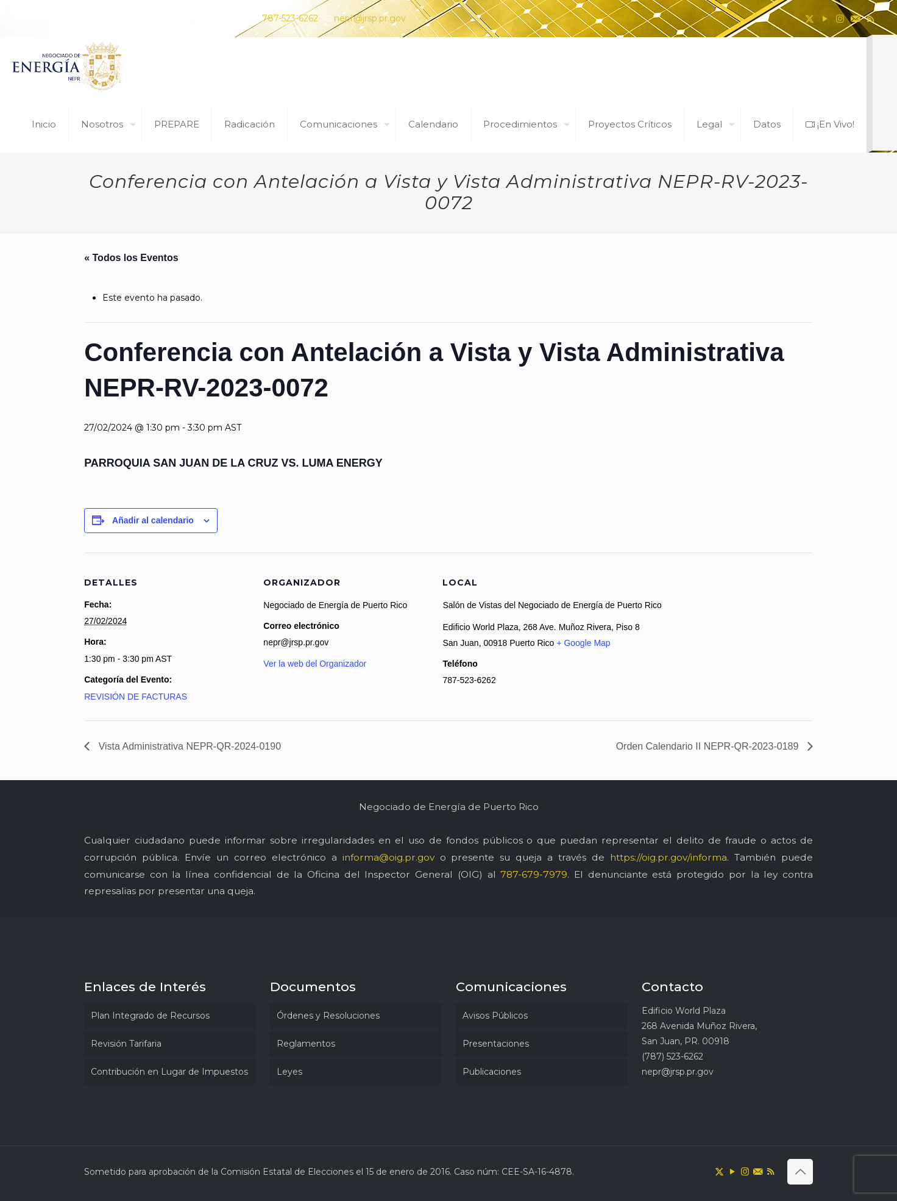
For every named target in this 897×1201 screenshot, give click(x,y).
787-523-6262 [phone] (290, 18)
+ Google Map (583, 643)
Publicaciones (492, 1071)
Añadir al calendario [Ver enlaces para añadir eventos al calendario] (153, 520)
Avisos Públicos (495, 1015)
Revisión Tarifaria (126, 1043)
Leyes (289, 1071)
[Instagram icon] (840, 18)
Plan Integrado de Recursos (150, 1015)
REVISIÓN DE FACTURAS (135, 696)
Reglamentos (306, 1043)
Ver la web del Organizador (314, 664)
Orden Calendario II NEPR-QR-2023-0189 (708, 746)
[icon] (855, 18)
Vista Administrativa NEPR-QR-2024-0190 (188, 746)
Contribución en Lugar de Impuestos (169, 1071)
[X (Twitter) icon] (809, 18)
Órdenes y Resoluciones (328, 1015)
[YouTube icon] (824, 18)
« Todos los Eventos (131, 258)
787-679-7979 (533, 874)
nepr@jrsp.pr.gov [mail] (370, 18)
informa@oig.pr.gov (388, 857)
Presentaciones (496, 1043)
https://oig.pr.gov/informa (668, 857)
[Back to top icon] (800, 1172)
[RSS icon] (870, 18)
